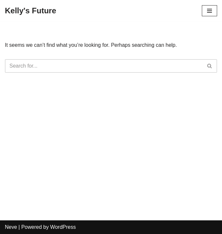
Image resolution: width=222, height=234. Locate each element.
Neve (11, 227)
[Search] (103, 66)
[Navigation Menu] (209, 10)
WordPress (63, 227)
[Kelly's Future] (30, 11)
